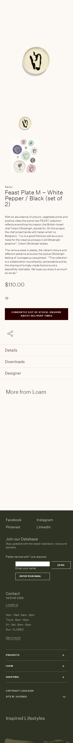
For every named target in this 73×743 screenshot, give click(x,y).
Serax (9, 187)
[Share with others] (11, 334)
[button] (7, 298)
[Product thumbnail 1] (36, 156)
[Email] (32, 576)
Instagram (45, 520)
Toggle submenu (63, 655)
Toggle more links (64, 697)
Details (11, 350)
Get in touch (13, 637)
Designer (13, 373)
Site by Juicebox (16, 696)
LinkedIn (44, 527)
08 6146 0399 (15, 598)
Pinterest (13, 527)
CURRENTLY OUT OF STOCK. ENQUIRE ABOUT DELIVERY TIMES (36, 314)
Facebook (14, 520)
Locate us (12, 604)
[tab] (36, 350)
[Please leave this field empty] (32, 563)
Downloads (15, 361)
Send (61, 565)
